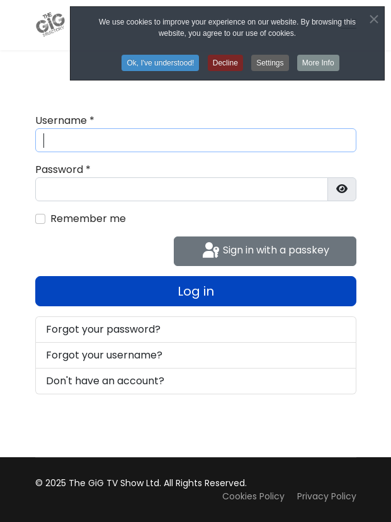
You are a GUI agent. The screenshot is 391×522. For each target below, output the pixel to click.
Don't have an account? (105, 381)
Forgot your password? (103, 329)
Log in (196, 291)
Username (64, 120)
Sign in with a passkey (264, 251)
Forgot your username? (104, 355)
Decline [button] (225, 62)
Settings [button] (269, 62)
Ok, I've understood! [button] (160, 62)
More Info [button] (318, 62)
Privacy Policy (326, 496)
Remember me (88, 218)
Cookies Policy (253, 496)
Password (63, 169)
